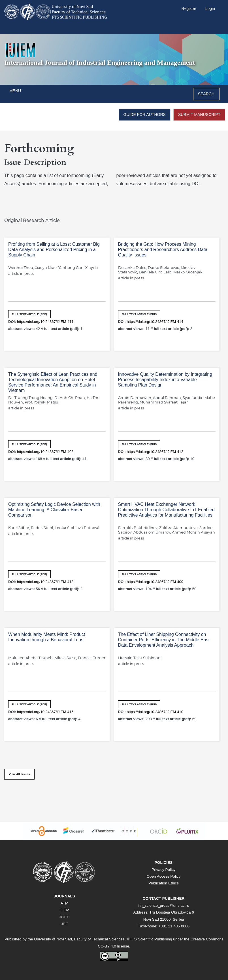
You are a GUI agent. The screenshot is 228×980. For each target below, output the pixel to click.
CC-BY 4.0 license (113, 946)
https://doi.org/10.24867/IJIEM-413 (45, 582)
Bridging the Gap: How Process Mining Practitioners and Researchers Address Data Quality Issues (163, 249)
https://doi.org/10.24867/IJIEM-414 (155, 322)
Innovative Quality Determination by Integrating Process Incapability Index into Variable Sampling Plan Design (165, 379)
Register (189, 8)
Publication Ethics (163, 883)
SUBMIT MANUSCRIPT (199, 114)
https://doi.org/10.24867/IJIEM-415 (45, 712)
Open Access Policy (163, 876)
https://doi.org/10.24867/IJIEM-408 (45, 452)
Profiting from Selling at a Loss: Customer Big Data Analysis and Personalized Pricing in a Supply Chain (54, 249)
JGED (64, 917)
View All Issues (19, 774)
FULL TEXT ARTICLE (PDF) (29, 314)
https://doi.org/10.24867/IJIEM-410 (155, 712)
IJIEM (64, 910)
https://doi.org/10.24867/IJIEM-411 (45, 322)
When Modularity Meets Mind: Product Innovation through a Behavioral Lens (46, 637)
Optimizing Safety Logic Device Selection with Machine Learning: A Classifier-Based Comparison (54, 509)
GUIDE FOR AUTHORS (144, 114)
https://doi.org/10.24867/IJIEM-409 (155, 582)
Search (206, 94)
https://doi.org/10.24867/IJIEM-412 (155, 452)
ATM (65, 903)
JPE (64, 924)
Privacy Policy (164, 869)
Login (210, 8)
